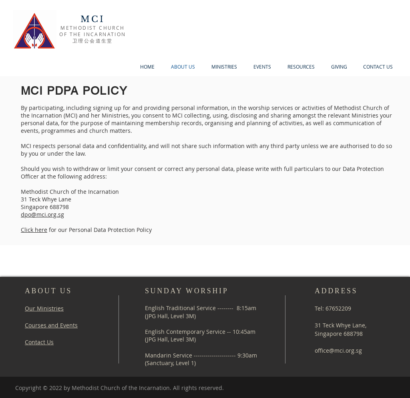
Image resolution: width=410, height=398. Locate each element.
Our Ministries (44, 308)
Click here (34, 230)
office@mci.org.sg (338, 350)
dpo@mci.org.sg (42, 214)
